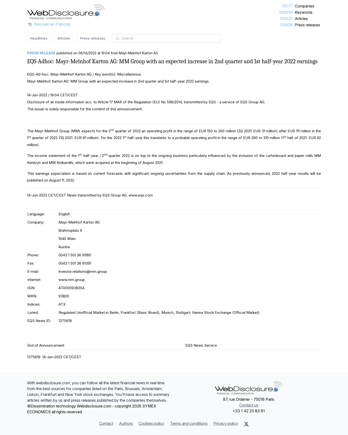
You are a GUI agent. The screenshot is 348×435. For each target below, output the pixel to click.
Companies (304, 6)
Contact (106, 423)
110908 (286, 24)
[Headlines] (66, 11)
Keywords (303, 12)
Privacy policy (225, 423)
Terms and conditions (189, 423)
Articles (301, 18)
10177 (287, 6)
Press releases (307, 24)
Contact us (248, 405)
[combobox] (166, 38)
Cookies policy (151, 423)
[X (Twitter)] (246, 424)
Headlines (38, 38)
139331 (286, 18)
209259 (286, 12)
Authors (126, 423)
